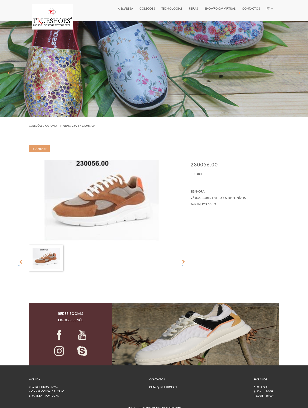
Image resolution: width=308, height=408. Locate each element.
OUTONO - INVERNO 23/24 (62, 121)
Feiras (193, 8)
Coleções (147, 8)
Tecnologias (171, 8)
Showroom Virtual (219, 8)
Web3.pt (167, 404)
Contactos (251, 8)
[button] (8, 67)
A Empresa (125, 8)
